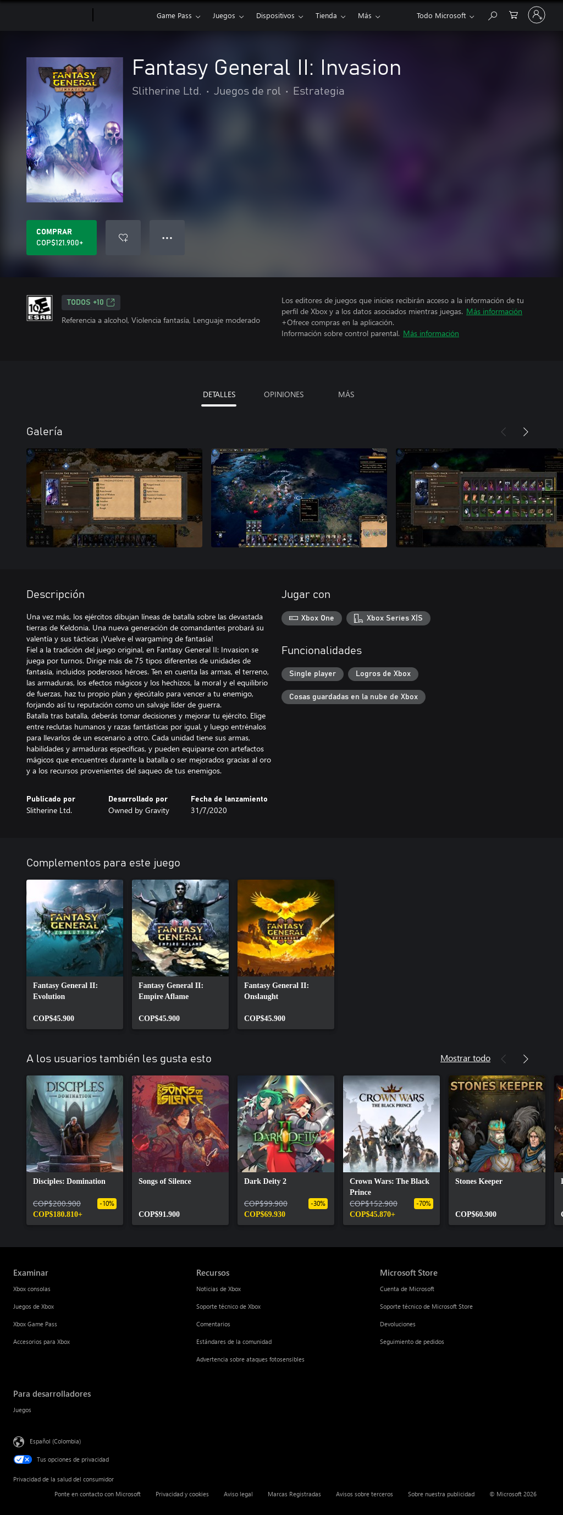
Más (365, 15)
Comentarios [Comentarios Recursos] (213, 1323)
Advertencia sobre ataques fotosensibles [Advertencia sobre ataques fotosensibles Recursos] (250, 1359)
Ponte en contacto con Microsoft (97, 1493)
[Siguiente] (526, 432)
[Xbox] (123, 15)
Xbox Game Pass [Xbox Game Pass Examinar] (35, 1323)
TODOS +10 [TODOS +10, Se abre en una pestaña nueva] (91, 302)
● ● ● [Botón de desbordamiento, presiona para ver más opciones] (167, 237)
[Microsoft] (51, 15)
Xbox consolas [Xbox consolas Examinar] (32, 1288)
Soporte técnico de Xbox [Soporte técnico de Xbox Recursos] (228, 1306)
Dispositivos (275, 15)
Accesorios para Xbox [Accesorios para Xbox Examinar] (41, 1341)
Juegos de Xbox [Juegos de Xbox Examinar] (33, 1306)
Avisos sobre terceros (364, 1493)
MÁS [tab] (346, 394)
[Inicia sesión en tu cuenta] (536, 15)
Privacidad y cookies (182, 1493)
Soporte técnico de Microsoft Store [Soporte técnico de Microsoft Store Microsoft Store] (426, 1306)
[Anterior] (504, 432)
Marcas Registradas (294, 1493)
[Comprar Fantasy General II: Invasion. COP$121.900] (61, 237)
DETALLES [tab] (219, 394)
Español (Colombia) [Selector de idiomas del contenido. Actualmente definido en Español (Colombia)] (55, 1441)
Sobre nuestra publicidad (441, 1493)
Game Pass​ (174, 15)
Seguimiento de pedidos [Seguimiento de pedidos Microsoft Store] (412, 1341)
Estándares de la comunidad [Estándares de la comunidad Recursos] (234, 1341)
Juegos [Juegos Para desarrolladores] (22, 1409)
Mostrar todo (465, 1057)
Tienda (326, 15)
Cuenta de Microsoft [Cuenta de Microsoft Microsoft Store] (407, 1288)
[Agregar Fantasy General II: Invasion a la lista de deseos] (123, 237)
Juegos (224, 15)
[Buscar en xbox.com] (492, 14)
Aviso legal (238, 1493)
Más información (494, 311)
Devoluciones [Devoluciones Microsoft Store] (398, 1323)
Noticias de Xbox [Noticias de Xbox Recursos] (218, 1288)
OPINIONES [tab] (283, 394)
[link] (74, 954)
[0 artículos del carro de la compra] (513, 14)
